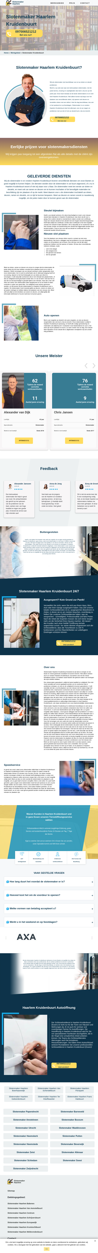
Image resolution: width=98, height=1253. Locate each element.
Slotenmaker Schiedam (25, 1160)
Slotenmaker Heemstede (26, 1144)
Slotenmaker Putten (72, 1136)
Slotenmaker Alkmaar (72, 1152)
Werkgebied (57, 3)
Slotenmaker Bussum (72, 1120)
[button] (86, 366)
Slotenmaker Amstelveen (25, 1120)
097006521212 (24, 440)
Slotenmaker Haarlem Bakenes (20, 1203)
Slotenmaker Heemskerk (26, 1136)
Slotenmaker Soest (72, 1160)
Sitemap (11, 1191)
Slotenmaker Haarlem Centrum (20, 1213)
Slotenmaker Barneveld (72, 1112)
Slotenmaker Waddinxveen (72, 1128)
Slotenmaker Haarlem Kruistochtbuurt (24, 1227)
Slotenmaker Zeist (26, 1152)
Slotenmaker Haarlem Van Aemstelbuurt (24, 1208)
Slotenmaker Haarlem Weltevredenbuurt (24, 1232)
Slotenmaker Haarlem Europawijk (22, 1222)
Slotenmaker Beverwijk (72, 1144)
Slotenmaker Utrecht (25, 1128)
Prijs (72, 3)
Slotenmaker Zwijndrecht (25, 1168)
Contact (85, 3)
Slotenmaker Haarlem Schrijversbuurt (23, 1218)
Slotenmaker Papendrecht (26, 1112)
